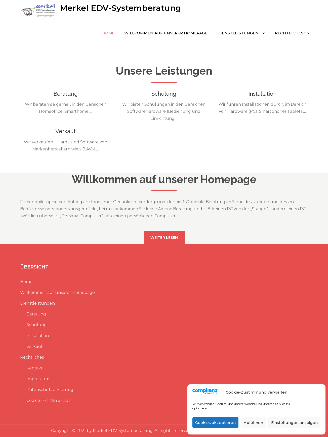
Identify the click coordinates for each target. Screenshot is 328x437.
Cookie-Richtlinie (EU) (48, 400)
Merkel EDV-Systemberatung (120, 8)
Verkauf (65, 131)
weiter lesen (164, 237)
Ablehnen (253, 422)
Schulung (163, 93)
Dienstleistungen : (238, 33)
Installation (262, 93)
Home (108, 33)
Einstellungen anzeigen (294, 422)
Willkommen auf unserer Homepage (165, 33)
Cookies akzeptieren (215, 422)
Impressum (37, 378)
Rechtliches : (290, 33)
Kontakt (34, 368)
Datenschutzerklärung (49, 389)
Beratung (66, 93)
